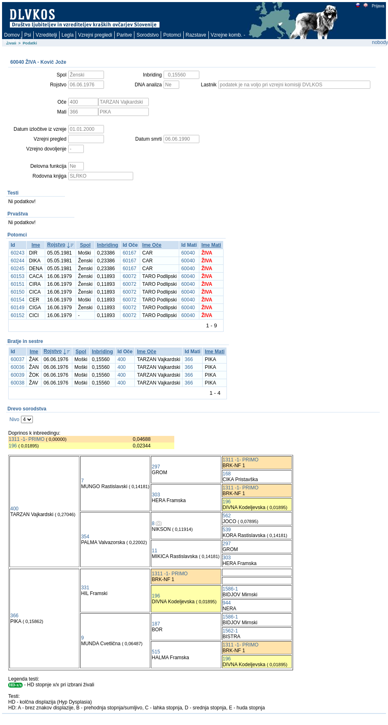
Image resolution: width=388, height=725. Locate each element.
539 (227, 530)
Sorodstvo (147, 35)
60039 (17, 375)
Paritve (124, 35)
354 (85, 537)
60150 (17, 292)
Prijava (377, 6)
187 (156, 624)
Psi (27, 35)
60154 (17, 300)
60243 (17, 253)
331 (85, 588)
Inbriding (107, 245)
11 (154, 551)
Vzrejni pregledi (95, 35)
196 (13, 446)
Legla (68, 35)
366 (189, 359)
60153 (17, 276)
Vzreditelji (46, 35)
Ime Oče (152, 245)
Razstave (196, 35)
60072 (129, 276)
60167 (129, 253)
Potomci (172, 35)
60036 (17, 367)
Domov (12, 35)
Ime (36, 245)
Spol (85, 245)
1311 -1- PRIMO (26, 439)
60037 (17, 359)
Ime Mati (211, 245)
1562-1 (230, 631)
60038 (17, 383)
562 (227, 516)
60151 (17, 284)
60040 (188, 253)
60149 (17, 307)
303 (156, 495)
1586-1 (230, 589)
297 (156, 467)
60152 (17, 315)
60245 (17, 268)
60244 (17, 261)
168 (227, 474)
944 (227, 603)
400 (122, 359)
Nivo (14, 419)
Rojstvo (56, 245)
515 (156, 652)
